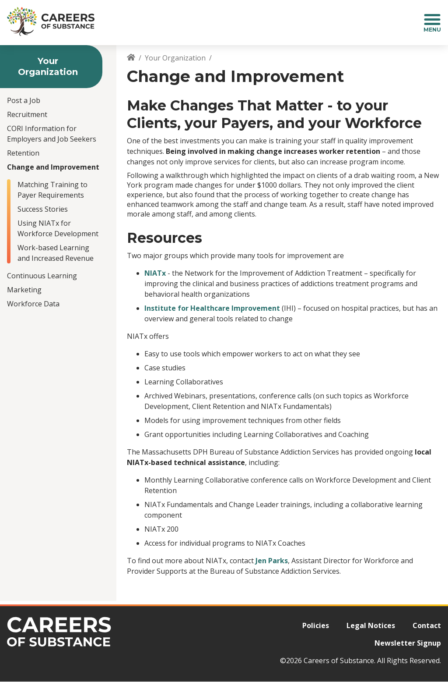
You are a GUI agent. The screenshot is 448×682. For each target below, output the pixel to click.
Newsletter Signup (407, 643)
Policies (315, 625)
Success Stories (43, 209)
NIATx (155, 273)
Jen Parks (272, 560)
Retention (23, 153)
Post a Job (23, 100)
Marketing (24, 290)
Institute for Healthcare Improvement (212, 308)
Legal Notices (370, 625)
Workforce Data (33, 304)
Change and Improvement (53, 167)
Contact (427, 625)
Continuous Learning (42, 276)
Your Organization (175, 58)
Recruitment (27, 114)
